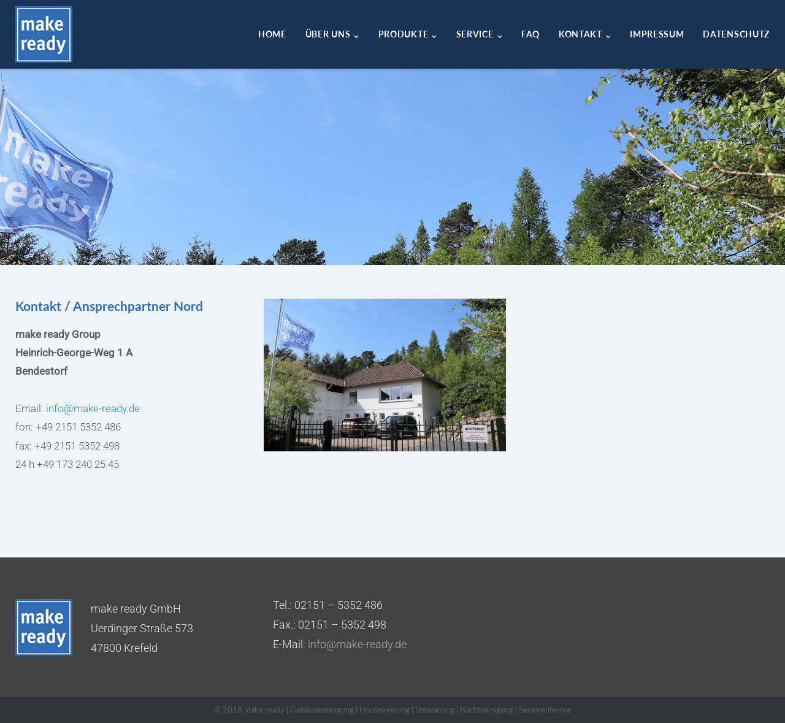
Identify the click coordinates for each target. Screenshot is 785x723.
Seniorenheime (545, 709)
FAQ (530, 34)
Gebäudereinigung (322, 709)
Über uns (328, 34)
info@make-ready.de (93, 408)
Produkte (403, 34)
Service (475, 34)
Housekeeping (384, 709)
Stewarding (434, 709)
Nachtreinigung (486, 709)
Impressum (657, 34)
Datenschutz (736, 34)
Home (272, 34)
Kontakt (580, 34)
